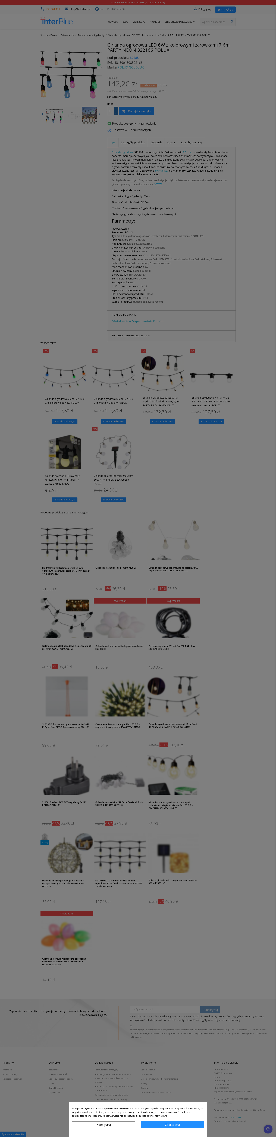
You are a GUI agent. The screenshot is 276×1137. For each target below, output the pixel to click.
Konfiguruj (104, 1125)
